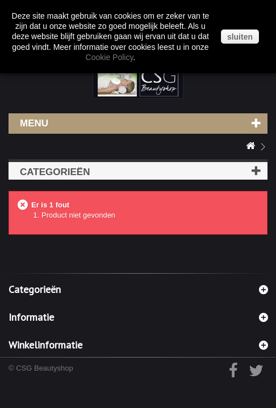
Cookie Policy (109, 57)
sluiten (240, 36)
